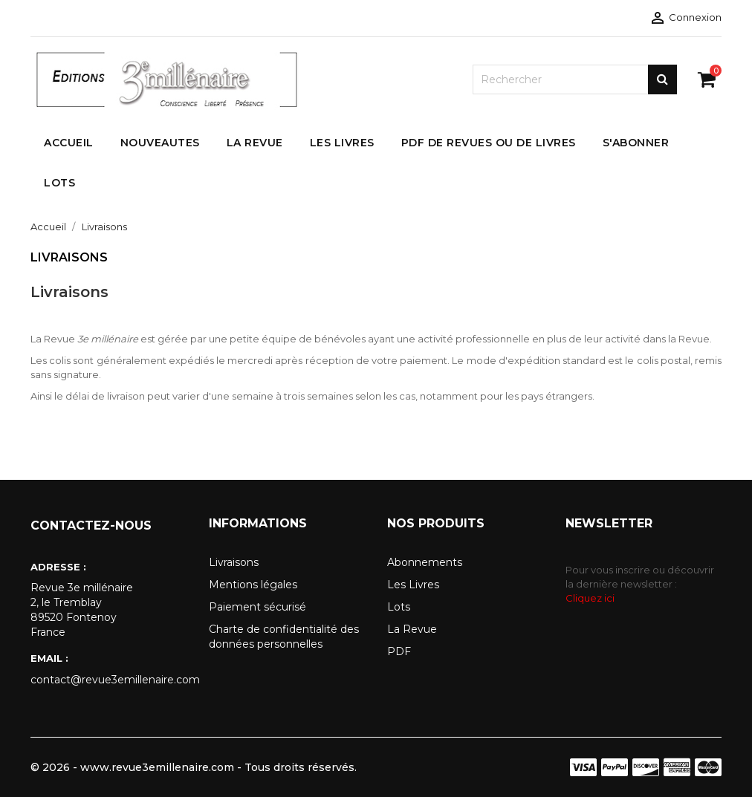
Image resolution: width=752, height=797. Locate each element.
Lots (398, 607)
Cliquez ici (590, 598)
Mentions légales (253, 584)
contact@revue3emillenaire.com (108, 679)
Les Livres (413, 584)
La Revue (412, 629)
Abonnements (424, 562)
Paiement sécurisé (257, 607)
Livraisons (234, 562)
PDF (399, 651)
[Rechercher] (575, 79)
